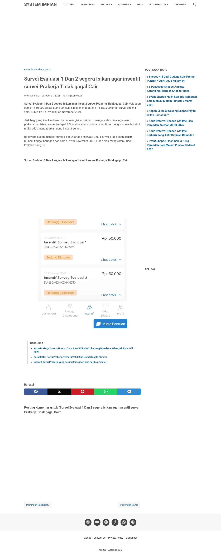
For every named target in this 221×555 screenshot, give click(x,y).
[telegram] (129, 391)
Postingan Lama (129, 504)
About (87, 537)
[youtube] (97, 522)
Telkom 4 (180, 4)
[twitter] (59, 391)
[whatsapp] (105, 391)
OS (138, 4)
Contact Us (99, 537)
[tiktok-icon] (115, 522)
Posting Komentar (72, 95)
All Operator (157, 4)
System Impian (40, 4)
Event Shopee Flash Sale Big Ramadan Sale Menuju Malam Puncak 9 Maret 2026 (172, 101)
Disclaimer (131, 537)
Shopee (105, 4)
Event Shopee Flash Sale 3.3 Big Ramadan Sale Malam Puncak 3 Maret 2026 (171, 145)
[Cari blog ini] (195, 4)
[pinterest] (82, 391)
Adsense (123, 4)
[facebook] (35, 391)
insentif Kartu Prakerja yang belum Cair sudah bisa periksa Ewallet (70, 362)
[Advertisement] (110, 38)
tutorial (69, 4)
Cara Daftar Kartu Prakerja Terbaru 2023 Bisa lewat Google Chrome (70, 357)
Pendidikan (88, 4)
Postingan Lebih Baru (37, 504)
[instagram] (106, 522)
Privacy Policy (115, 537)
